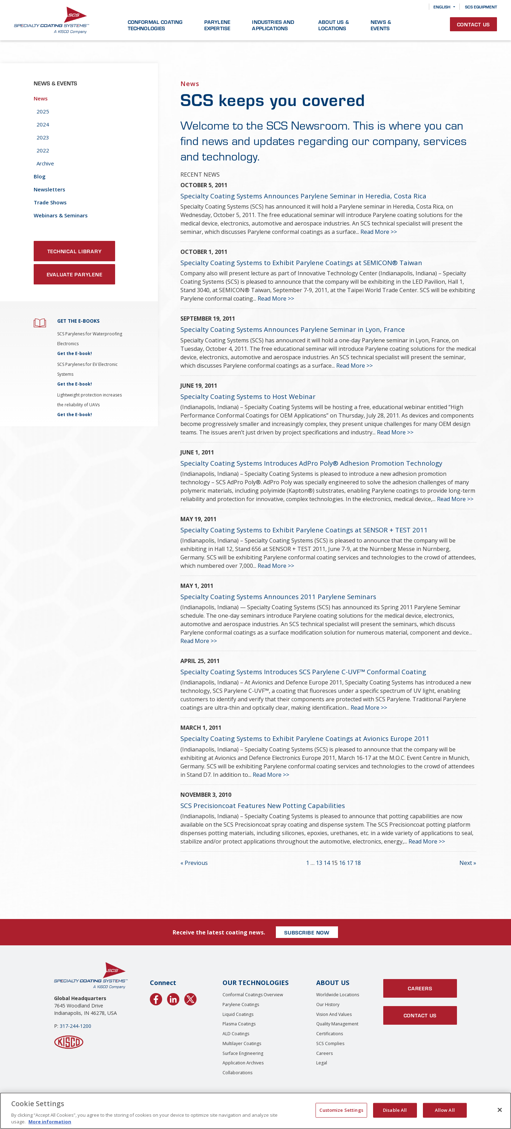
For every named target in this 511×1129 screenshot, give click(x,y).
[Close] (499, 1110)
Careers (324, 1053)
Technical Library (74, 251)
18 (357, 863)
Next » (467, 863)
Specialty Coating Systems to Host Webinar (248, 396)
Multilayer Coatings (242, 1043)
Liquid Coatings (238, 1014)
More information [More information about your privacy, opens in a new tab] (49, 1121)
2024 (42, 124)
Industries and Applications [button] (273, 25)
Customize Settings (341, 1110)
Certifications (329, 1034)
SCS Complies (330, 1043)
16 (342, 863)
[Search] (418, 7)
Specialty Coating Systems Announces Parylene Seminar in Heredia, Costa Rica (303, 195)
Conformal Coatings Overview (253, 995)
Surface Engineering (243, 1053)
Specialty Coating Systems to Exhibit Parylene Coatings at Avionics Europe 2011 (305, 738)
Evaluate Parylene (74, 274)
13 (319, 863)
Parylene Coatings (241, 1004)
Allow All (445, 1110)
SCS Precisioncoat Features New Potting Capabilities (262, 805)
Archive (45, 163)
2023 (42, 137)
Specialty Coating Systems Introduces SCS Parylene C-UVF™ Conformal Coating (303, 671)
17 (350, 863)
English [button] (441, 6)
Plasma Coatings (239, 1024)
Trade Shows (50, 202)
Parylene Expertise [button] (217, 25)
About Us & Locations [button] (333, 25)
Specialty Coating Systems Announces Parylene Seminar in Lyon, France (292, 329)
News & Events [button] (381, 25)
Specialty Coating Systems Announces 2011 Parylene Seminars (278, 596)
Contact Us (473, 24)
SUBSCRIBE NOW (307, 932)
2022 (42, 150)
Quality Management (337, 1024)
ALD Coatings (236, 1034)
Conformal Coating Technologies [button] (155, 25)
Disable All (395, 1110)
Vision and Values (334, 1014)
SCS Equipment (481, 6)
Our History (327, 1004)
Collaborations (237, 1073)
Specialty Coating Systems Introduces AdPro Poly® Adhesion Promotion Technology (311, 463)
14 (327, 863)
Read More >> (378, 232)
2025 (42, 111)
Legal (321, 1063)
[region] (255, 1110)
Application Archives (243, 1063)
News (41, 98)
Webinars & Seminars (61, 215)
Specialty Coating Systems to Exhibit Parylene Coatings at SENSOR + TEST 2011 (304, 529)
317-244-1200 (75, 1026)
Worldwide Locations (337, 995)
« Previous (194, 863)
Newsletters (49, 189)
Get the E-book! (74, 353)
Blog (40, 176)
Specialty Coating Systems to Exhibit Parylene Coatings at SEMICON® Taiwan (301, 262)
